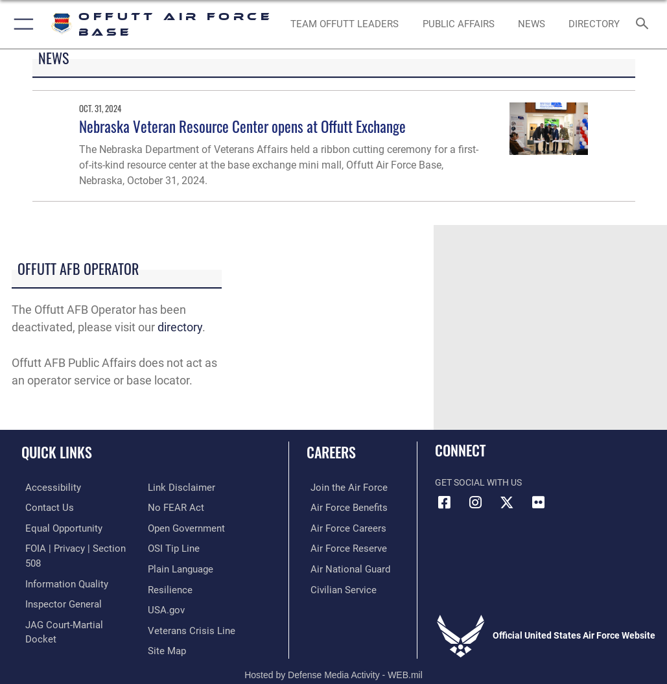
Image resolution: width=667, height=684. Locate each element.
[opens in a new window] (593, 24)
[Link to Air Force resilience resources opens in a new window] (167, 566)
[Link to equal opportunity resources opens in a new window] (58, 526)
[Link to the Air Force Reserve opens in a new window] (341, 546)
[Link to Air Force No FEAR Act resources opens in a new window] (173, 487)
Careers (331, 452)
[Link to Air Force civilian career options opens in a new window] (336, 586)
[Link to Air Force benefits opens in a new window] (342, 506)
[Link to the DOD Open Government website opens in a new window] (184, 506)
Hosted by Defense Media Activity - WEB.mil (333, 655)
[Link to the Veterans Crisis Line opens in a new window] (187, 606)
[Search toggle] (644, 24)
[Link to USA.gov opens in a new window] (165, 586)
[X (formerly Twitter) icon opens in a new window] (507, 502)
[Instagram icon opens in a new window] (476, 502)
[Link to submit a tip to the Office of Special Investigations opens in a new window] (171, 526)
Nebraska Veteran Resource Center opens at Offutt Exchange (242, 126)
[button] (21, 24)
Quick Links (56, 452)
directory (180, 327)
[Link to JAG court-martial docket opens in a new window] (72, 606)
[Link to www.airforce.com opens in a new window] (342, 487)
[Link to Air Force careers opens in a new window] (341, 526)
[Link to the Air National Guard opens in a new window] (344, 566)
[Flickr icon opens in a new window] (538, 502)
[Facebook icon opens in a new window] (444, 502)
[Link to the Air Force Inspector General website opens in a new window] (57, 586)
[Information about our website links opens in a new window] (51, 626)
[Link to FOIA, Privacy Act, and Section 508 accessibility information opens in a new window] (75, 546)
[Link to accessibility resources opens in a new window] (46, 487)
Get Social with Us (478, 482)
